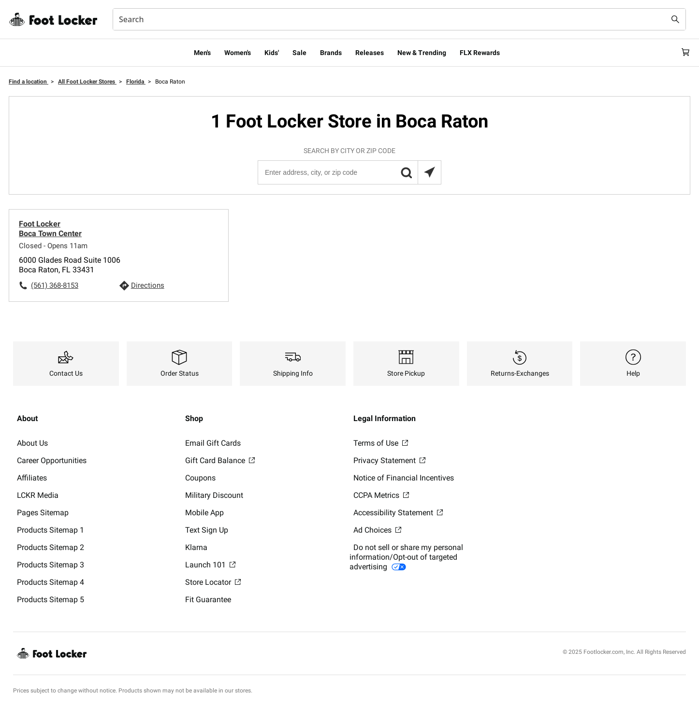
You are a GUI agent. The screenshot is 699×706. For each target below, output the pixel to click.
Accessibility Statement (398, 512)
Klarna (196, 547)
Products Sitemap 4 (50, 582)
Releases (369, 52)
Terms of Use (380, 443)
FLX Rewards (480, 52)
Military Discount (214, 495)
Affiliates (32, 477)
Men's (202, 52)
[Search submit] (675, 19)
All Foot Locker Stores (87, 81)
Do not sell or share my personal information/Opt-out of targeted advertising (406, 557)
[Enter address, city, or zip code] (349, 172)
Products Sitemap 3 (50, 564)
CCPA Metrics (381, 495)
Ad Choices (377, 530)
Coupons (200, 477)
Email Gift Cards (213, 443)
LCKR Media (37, 495)
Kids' (271, 52)
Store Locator (213, 582)
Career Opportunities (52, 460)
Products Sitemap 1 (50, 530)
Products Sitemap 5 (50, 599)
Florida (136, 81)
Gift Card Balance (220, 460)
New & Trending (421, 52)
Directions (147, 285)
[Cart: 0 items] (682, 52)
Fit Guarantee (208, 599)
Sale (299, 52)
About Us (32, 443)
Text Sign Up (206, 530)
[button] (406, 172)
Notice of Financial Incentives (403, 477)
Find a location (28, 81)
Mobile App (204, 512)
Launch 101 (210, 564)
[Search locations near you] (429, 172)
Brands (331, 52)
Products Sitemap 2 (50, 547)
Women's (237, 52)
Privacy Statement (389, 460)
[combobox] (399, 19)
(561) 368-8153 (54, 285)
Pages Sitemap (43, 512)
